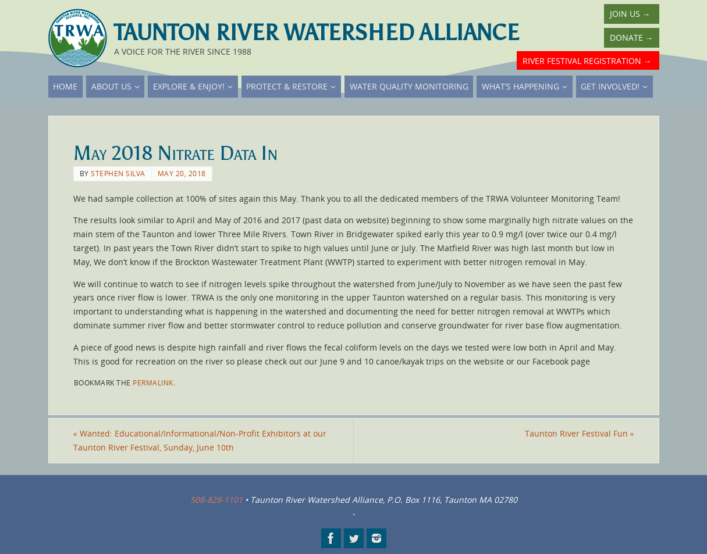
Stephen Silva (118, 173)
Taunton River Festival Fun (579, 433)
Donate (631, 37)
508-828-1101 (216, 499)
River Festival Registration (587, 60)
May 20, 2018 (182, 173)
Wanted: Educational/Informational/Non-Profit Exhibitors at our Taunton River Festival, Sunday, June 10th (199, 440)
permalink (153, 382)
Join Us (630, 13)
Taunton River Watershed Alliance (316, 32)
